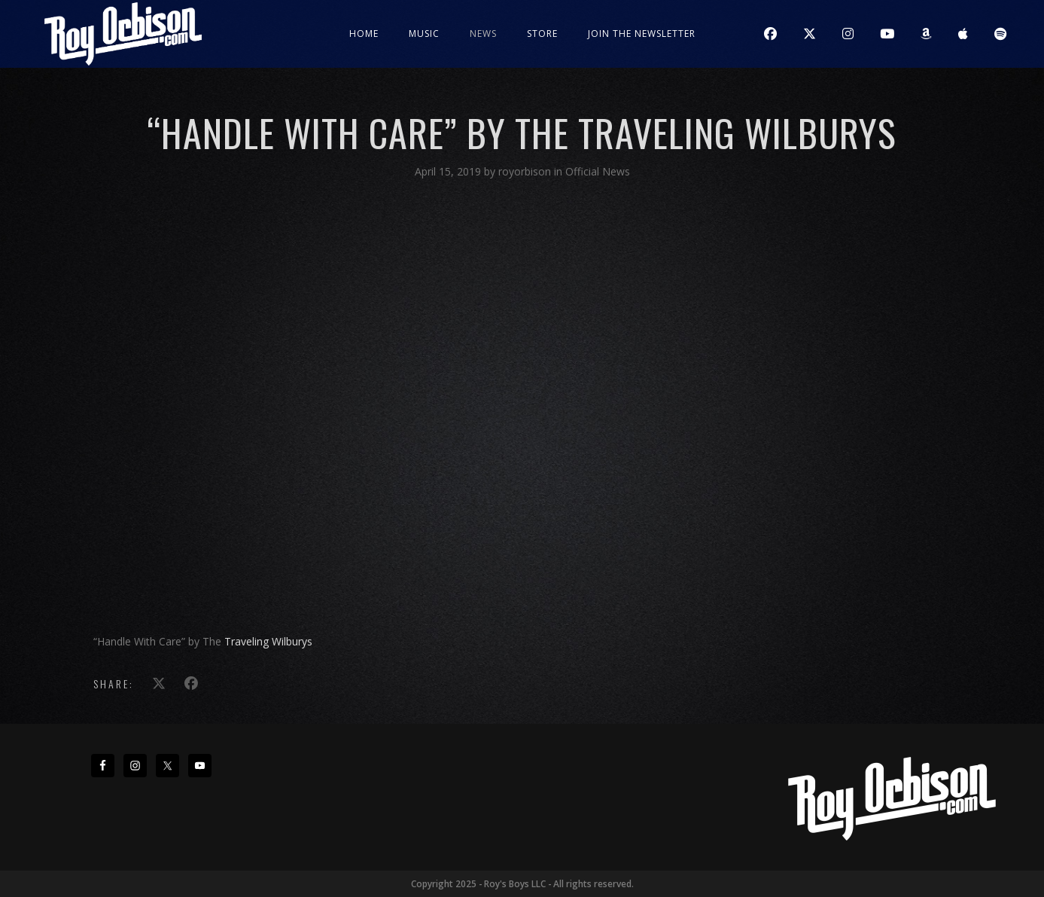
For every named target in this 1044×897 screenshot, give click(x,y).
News (483, 33)
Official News (597, 171)
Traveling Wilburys (268, 641)
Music (424, 33)
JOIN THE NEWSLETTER (641, 33)
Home (364, 33)
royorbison (526, 171)
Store (542, 33)
